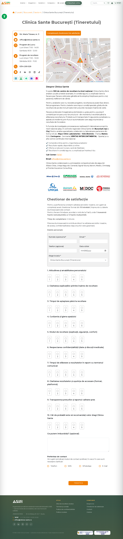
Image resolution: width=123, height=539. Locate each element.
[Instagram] (22, 524)
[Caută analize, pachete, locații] (97, 3)
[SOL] (102, 533)
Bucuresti (28, 12)
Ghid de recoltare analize (65, 504)
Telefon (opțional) (56, 246)
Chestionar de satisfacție (95, 507)
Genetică (42, 3)
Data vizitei (84, 246)
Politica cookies (61, 512)
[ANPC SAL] (85, 533)
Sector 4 (37, 12)
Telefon (54, 466)
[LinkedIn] (18, 524)
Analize (23, 3)
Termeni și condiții (62, 507)
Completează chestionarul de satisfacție (63, 33)
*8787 (118, 3)
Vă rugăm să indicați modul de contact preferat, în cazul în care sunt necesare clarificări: (76, 459)
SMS (70, 466)
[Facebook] (14, 524)
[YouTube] (27, 524)
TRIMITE (78, 483)
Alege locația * (55, 256)
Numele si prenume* (57, 237)
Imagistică (32, 3)
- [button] (49, 44)
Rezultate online (73, 3)
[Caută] (104, 3)
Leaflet (91, 81)
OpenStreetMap (99, 81)
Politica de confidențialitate (65, 509)
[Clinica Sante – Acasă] (5, 3)
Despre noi (90, 504)
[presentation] (64, 475)
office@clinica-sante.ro (61, 159)
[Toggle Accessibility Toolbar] (4, 16)
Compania (51, 3)
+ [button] (49, 40)
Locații (60, 3)
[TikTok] (31, 524)
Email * (82, 237)
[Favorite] (108, 3)
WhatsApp (86, 466)
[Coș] (112, 3)
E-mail (104, 466)
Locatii (19, 12)
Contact (89, 509)
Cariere (89, 512)
